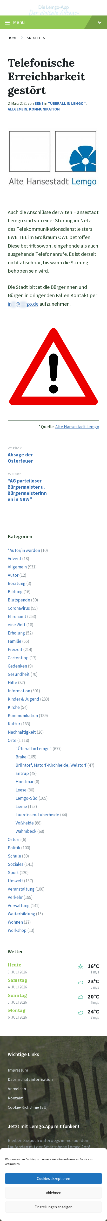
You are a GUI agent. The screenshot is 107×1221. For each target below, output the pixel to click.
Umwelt (15, 881)
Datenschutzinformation (30, 1079)
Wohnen (15, 922)
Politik (14, 848)
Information (19, 691)
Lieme (21, 806)
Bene (39, 103)
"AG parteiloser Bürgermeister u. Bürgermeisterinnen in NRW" (27, 490)
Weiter (14, 473)
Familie (14, 641)
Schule (14, 856)
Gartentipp (18, 658)
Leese (21, 790)
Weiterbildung (21, 914)
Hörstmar (25, 781)
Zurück (15, 448)
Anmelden (17, 1088)
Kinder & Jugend (23, 699)
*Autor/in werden (24, 550)
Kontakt (15, 1097)
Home (12, 37)
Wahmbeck (26, 831)
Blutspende (19, 600)
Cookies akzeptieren (53, 1178)
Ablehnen (53, 1192)
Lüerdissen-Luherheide (37, 815)
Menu (53, 22)
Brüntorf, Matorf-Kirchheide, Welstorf (51, 765)
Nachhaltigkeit (22, 732)
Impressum (18, 1070)
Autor (13, 575)
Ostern (14, 839)
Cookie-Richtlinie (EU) (28, 1107)
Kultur (14, 724)
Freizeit (15, 649)
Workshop (17, 930)
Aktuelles (36, 37)
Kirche (14, 707)
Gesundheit (19, 674)
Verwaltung (19, 905)
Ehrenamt (17, 616)
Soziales (15, 864)
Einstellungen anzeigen (53, 1206)
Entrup (22, 773)
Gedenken (17, 666)
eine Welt (16, 625)
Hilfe (12, 682)
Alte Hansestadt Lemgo (77, 427)
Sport (13, 872)
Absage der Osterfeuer (20, 457)
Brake (21, 757)
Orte (12, 740)
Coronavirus (19, 608)
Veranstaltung (21, 889)
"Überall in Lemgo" (67, 103)
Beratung (16, 583)
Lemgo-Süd (27, 798)
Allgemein (17, 109)
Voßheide (25, 823)
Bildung (15, 591)
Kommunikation (44, 109)
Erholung (16, 633)
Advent (14, 558)
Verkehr (15, 897)
